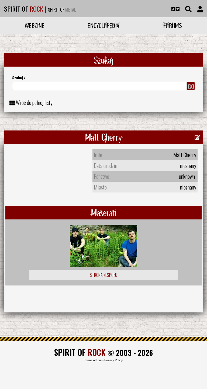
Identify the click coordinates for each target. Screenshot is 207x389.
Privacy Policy (113, 360)
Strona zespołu (103, 275)
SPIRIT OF (23, 8)
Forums (172, 25)
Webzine (34, 25)
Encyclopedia (103, 25)
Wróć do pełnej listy (34, 102)
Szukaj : (18, 77)
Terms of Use (93, 360)
